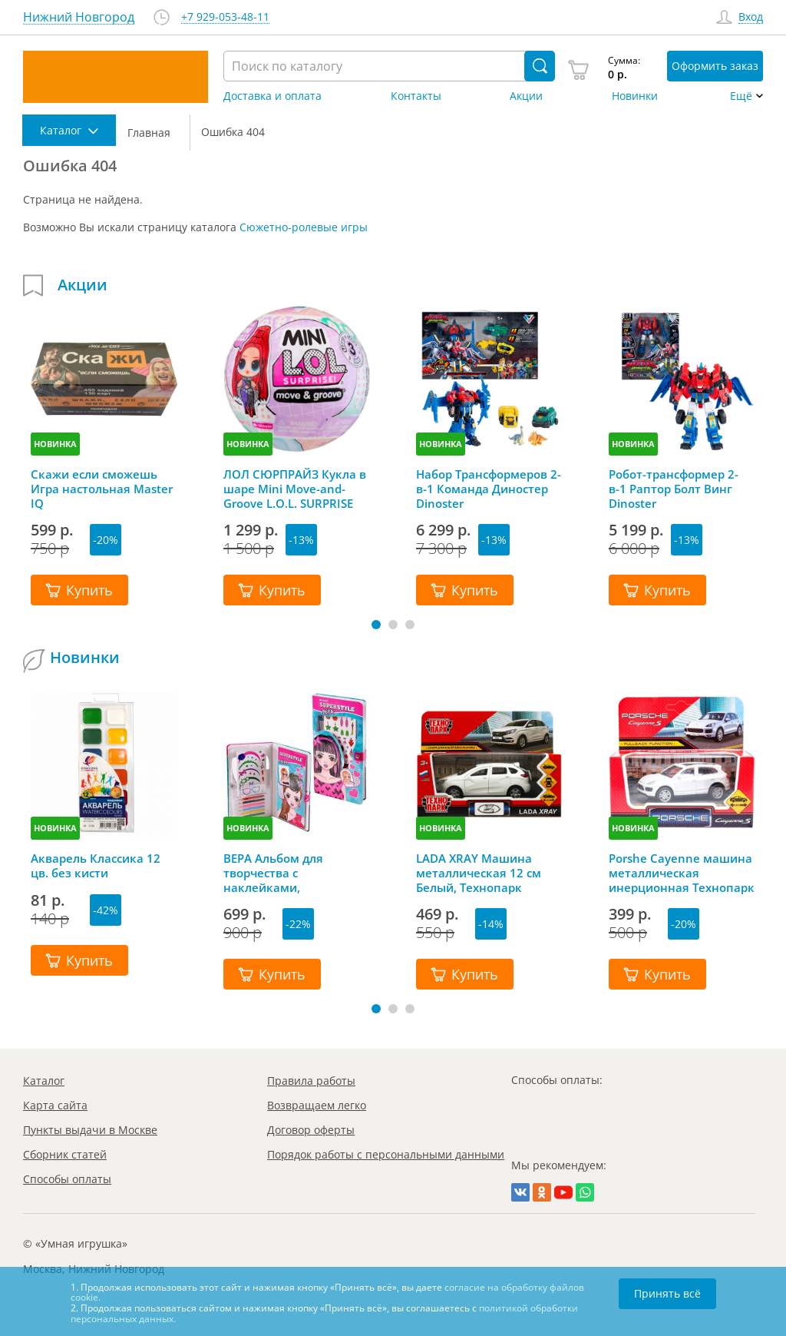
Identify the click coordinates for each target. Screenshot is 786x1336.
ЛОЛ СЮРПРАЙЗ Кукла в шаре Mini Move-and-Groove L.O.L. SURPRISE (294, 488)
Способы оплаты (67, 1179)
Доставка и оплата (272, 96)
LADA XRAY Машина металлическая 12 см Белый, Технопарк (478, 872)
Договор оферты (311, 1129)
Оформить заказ (715, 65)
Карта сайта (55, 1105)
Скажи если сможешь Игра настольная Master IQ (102, 488)
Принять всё (667, 1293)
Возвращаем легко (316, 1105)
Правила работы (311, 1080)
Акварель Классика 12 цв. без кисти (95, 865)
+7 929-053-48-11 (225, 17)
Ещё (741, 96)
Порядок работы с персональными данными (385, 1154)
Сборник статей (65, 1154)
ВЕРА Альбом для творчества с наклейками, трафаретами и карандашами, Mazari (287, 872)
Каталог (43, 1080)
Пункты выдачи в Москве (90, 1129)
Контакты (416, 96)
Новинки (635, 96)
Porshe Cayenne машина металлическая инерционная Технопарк (682, 872)
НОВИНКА (55, 443)
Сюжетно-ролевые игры (303, 227)
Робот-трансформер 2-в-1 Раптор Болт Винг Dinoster (673, 488)
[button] (376, 624)
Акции (526, 96)
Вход (750, 17)
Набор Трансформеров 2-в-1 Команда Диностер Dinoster (488, 488)
